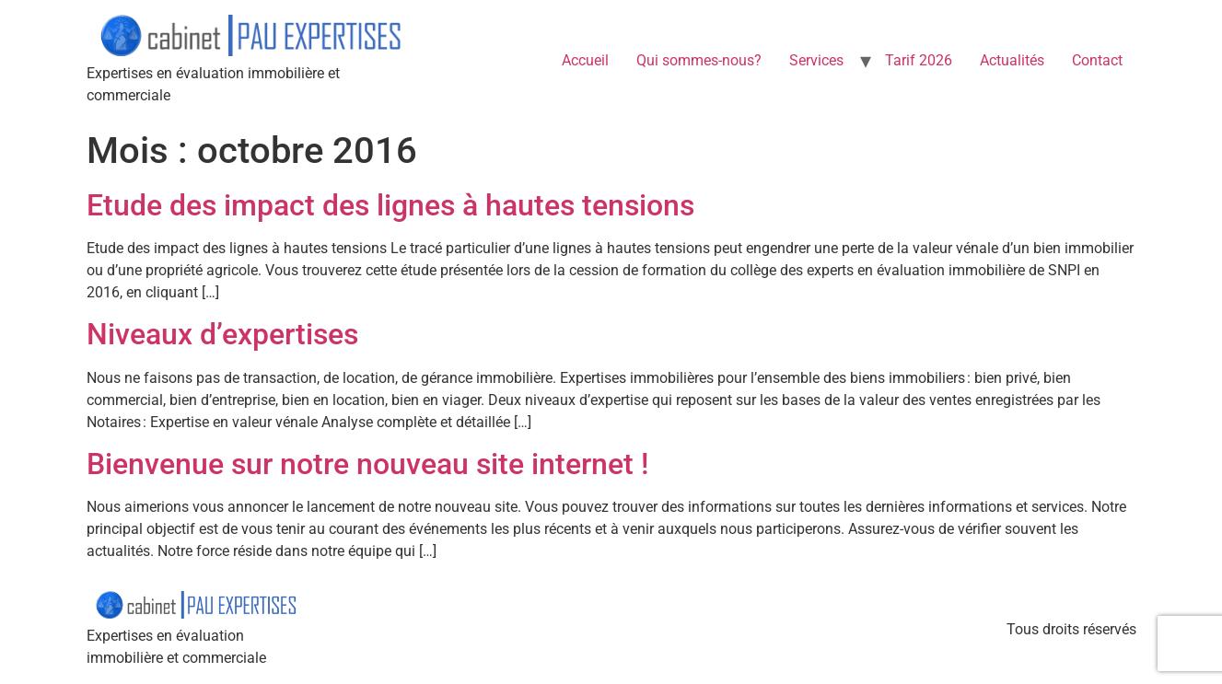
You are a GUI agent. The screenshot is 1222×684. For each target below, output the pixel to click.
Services (816, 60)
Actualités (1012, 60)
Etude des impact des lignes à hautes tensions (390, 205)
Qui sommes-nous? (699, 60)
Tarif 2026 (918, 60)
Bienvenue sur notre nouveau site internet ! (367, 463)
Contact (1097, 60)
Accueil (585, 60)
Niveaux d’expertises (222, 334)
